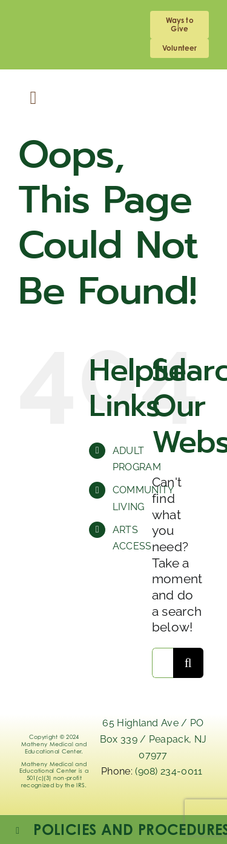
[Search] (188, 663)
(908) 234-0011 (170, 771)
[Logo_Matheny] (113, 87)
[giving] (179, 25)
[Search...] (162, 663)
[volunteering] (179, 48)
